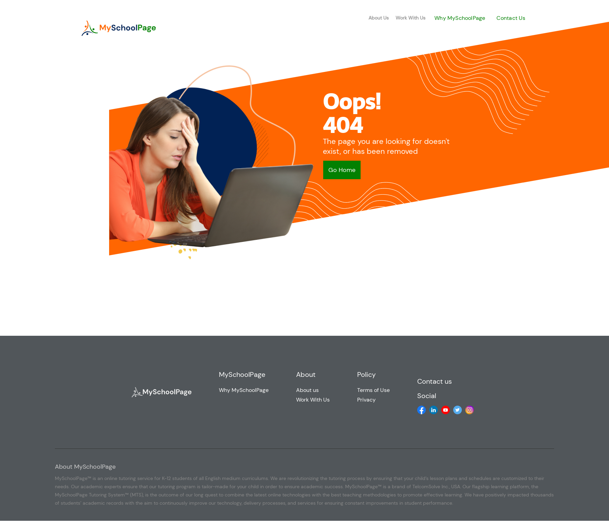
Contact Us (511, 18)
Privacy (366, 399)
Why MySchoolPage (459, 18)
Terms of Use (373, 390)
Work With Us (410, 18)
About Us (378, 18)
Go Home (341, 170)
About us (307, 390)
